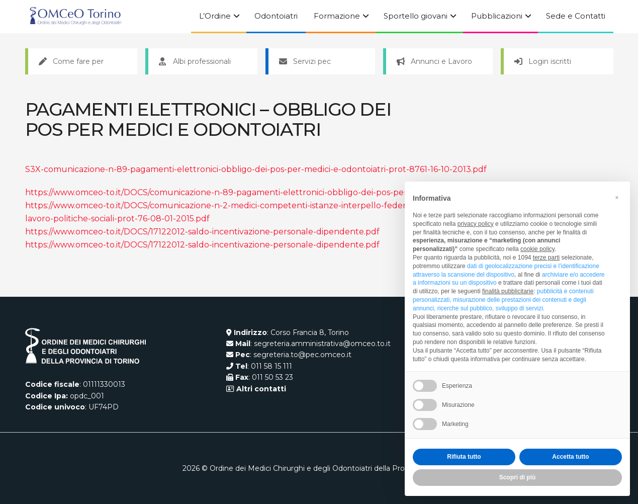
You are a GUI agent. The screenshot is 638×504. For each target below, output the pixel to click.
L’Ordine (215, 16)
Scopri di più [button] (517, 477)
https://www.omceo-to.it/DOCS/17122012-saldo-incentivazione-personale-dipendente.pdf (202, 231)
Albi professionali (195, 61)
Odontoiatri (276, 16)
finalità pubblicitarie (507, 291)
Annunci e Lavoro (434, 61)
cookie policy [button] (537, 249)
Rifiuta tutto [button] (464, 456)
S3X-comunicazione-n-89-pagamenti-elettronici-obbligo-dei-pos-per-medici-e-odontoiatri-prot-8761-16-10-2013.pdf (256, 169)
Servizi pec (305, 61)
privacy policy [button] (476, 223)
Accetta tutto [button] (570, 456)
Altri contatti (260, 388)
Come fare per (71, 61)
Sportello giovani (415, 16)
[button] (617, 198)
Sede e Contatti (575, 16)
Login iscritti (542, 61)
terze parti (546, 257)
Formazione (337, 16)
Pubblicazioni (496, 16)
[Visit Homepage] (75, 16)
